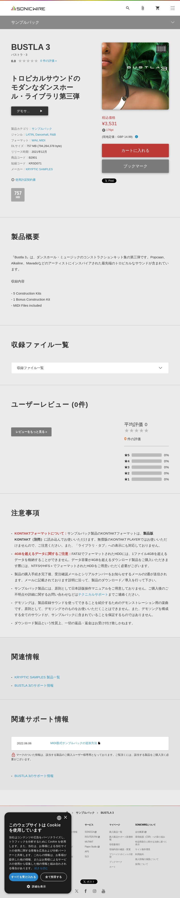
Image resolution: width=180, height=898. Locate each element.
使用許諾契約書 (23, 179)
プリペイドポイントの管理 (121, 855)
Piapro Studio (91, 846)
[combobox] (59, 818)
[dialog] (37, 853)
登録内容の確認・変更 (119, 849)
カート (112, 867)
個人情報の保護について (147, 859)
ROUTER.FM (91, 837)
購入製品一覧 (115, 832)
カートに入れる (135, 150)
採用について (141, 864)
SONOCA (89, 832)
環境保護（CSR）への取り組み (150, 837)
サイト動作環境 (142, 849)
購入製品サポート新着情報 (121, 838)
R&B (53, 134)
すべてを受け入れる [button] (23, 877)
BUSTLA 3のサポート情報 (34, 685)
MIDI (42, 140)
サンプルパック (42, 128)
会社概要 (139, 832)
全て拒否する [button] (53, 877)
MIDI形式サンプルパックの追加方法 (73, 743)
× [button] (65, 817)
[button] (38, 886)
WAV (35, 140)
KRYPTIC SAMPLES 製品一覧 (37, 677)
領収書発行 (114, 844)
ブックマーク (135, 166)
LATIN (30, 134)
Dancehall (41, 134)
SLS (87, 856)
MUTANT (89, 842)
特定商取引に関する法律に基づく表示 (151, 843)
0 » (48, 60)
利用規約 (139, 854)
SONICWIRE (28, 8)
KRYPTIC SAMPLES (39, 169)
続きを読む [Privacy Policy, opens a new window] (41, 868)
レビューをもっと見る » (31, 431)
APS (87, 851)
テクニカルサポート (93, 594)
